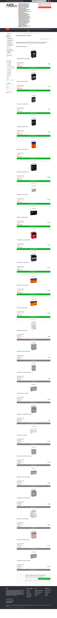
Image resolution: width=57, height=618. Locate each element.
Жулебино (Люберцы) (22, 8)
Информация (47, 588)
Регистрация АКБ (37, 593)
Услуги (36, 588)
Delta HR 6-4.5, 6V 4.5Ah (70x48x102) (22, 149)
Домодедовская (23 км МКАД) (23, 6)
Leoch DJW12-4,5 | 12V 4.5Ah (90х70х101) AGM (24, 414)
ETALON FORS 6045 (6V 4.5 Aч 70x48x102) (23, 58)
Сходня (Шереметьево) (22, 23)
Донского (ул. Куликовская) (23, 7)
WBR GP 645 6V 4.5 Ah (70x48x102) (22, 330)
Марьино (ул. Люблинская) (23, 13)
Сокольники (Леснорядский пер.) (25, 11)
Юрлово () (23, 26)
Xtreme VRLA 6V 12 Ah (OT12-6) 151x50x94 (23, 560)
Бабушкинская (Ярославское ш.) (24, 4)
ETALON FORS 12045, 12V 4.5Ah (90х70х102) (24, 239)
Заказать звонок (48, 5)
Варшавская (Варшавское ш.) (23, 5)
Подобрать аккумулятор (44, 578)
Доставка (36, 595)
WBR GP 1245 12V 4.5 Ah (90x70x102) (22, 518)
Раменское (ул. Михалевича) (23, 22)
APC (35, 33)
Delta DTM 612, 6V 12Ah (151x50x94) (22, 285)
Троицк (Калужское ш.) (22, 24)
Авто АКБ (28, 590)
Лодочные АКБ (29, 595)
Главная (18, 33)
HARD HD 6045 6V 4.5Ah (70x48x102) (22, 126)
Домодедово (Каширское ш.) (23, 15)
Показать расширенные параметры (9, 92)
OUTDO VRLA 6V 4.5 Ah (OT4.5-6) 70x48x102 (23, 372)
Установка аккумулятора (39, 590)
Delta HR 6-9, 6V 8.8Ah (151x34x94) (22, 307)
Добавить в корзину (33, 67)
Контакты (46, 593)
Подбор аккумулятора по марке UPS (28, 33)
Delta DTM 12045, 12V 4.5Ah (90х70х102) (23, 539)
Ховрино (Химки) (21, 12)
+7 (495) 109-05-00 (46, 4)
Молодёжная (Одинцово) (22, 10)
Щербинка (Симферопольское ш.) (24, 25)
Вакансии (46, 595)
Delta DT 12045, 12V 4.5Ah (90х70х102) (23, 262)
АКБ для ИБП (29, 593)
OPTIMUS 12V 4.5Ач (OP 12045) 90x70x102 (23, 351)
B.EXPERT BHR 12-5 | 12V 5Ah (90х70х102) (23, 497)
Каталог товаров (30, 588)
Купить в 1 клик (33, 92)
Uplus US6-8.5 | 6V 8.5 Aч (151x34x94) (22, 393)
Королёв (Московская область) (23, 17)
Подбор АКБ (29, 596)
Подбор (21, 33)
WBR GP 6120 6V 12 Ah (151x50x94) (22, 194)
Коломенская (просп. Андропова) (24, 9)
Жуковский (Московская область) (24, 16)
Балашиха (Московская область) (24, 14)
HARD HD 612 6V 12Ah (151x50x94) (22, 217)
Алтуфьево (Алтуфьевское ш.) (23, 3)
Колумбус (43, 5)
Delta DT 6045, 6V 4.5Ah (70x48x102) (22, 81)
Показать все (8, 76)
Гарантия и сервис (48, 590)
